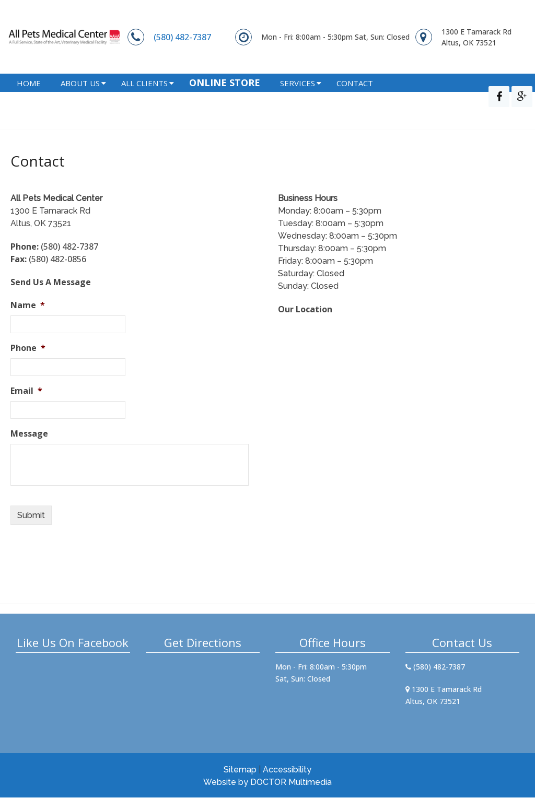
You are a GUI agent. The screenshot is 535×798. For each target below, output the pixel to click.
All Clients (144, 97)
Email (26, 391)
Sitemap (240, 770)
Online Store (224, 96)
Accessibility (287, 770)
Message (29, 434)
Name (27, 305)
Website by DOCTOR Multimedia (267, 783)
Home (29, 97)
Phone (27, 348)
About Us (80, 97)
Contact (354, 97)
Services (297, 97)
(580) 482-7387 (182, 37)
